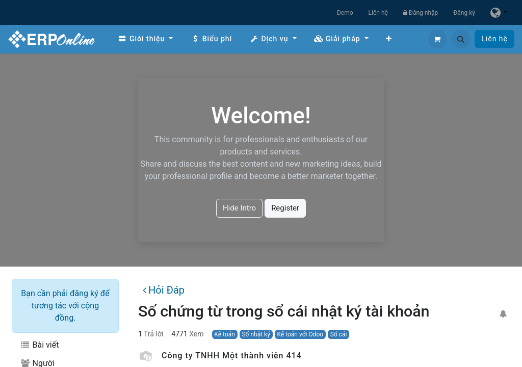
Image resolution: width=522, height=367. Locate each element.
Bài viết (39, 345)
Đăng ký (464, 12)
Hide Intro (239, 208)
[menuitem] (145, 39)
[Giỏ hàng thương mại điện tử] (437, 39)
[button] (461, 39)
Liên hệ (378, 12)
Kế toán (224, 334)
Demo (345, 12)
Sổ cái (338, 334)
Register (285, 208)
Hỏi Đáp (164, 290)
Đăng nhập (420, 12)
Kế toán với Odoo (300, 334)
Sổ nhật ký (256, 334)
